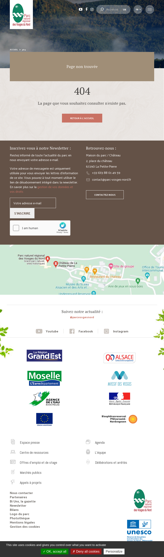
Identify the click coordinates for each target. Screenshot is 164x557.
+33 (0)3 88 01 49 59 (106, 172)
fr (137, 9)
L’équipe (100, 452)
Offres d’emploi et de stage (38, 462)
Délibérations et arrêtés (111, 462)
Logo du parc (19, 514)
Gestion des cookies (25, 526)
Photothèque (20, 518)
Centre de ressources (34, 452)
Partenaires (18, 497)
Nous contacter (21, 493)
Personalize (114, 551)
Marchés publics (31, 472)
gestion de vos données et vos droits (41, 189)
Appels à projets (31, 482)
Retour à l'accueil (82, 118)
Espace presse (30, 442)
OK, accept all (54, 551)
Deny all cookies (86, 551)
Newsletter (18, 505)
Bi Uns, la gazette (23, 501)
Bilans (14, 509)
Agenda (100, 442)
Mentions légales (22, 522)
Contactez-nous (104, 194)
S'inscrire (22, 213)
